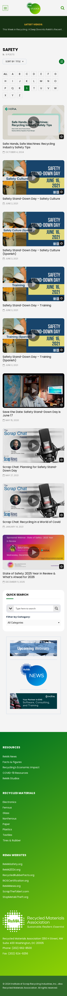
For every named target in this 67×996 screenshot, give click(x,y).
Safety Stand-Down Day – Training (27, 305)
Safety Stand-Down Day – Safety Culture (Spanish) (31, 252)
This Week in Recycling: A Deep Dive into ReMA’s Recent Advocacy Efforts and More (33, 29)
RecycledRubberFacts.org (18, 875)
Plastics (7, 829)
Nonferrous (9, 818)
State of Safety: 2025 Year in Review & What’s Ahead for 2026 (29, 575)
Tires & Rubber (12, 840)
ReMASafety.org (12, 864)
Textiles (7, 835)
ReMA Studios (11, 778)
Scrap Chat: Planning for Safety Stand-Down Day (30, 469)
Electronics (9, 802)
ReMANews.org (12, 886)
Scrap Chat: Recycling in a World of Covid (31, 522)
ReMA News (10, 756)
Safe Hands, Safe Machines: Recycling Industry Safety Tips (29, 145)
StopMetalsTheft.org (15, 897)
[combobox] (33, 623)
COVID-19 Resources (15, 773)
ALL (5, 74)
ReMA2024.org (11, 869)
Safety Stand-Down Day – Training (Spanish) (27, 358)
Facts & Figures (12, 762)
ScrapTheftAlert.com (16, 891)
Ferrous (7, 807)
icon (33, 122)
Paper (6, 824)
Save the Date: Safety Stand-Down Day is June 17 (32, 413)
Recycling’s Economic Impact (21, 767)
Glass (6, 813)
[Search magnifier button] (56, 608)
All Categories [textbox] (15, 622)
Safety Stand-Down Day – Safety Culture (31, 199)
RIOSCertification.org (16, 880)
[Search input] (34, 608)
